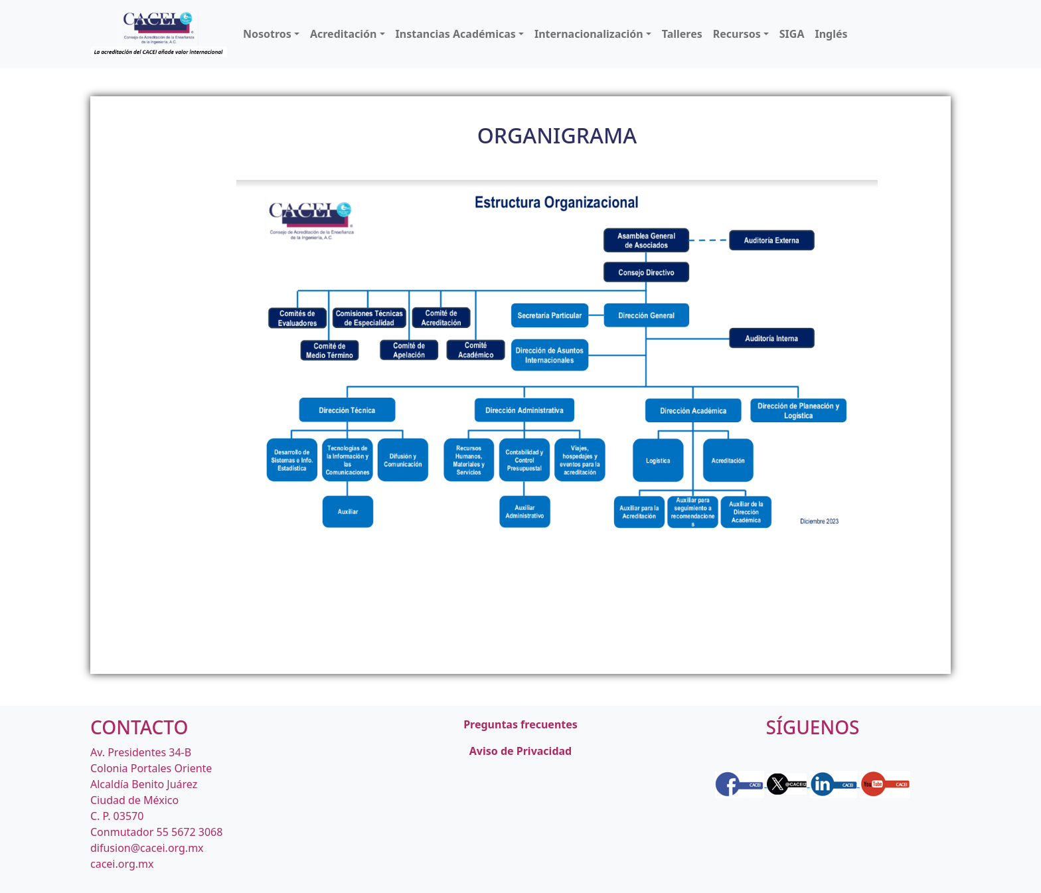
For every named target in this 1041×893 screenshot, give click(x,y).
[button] (271, 34)
